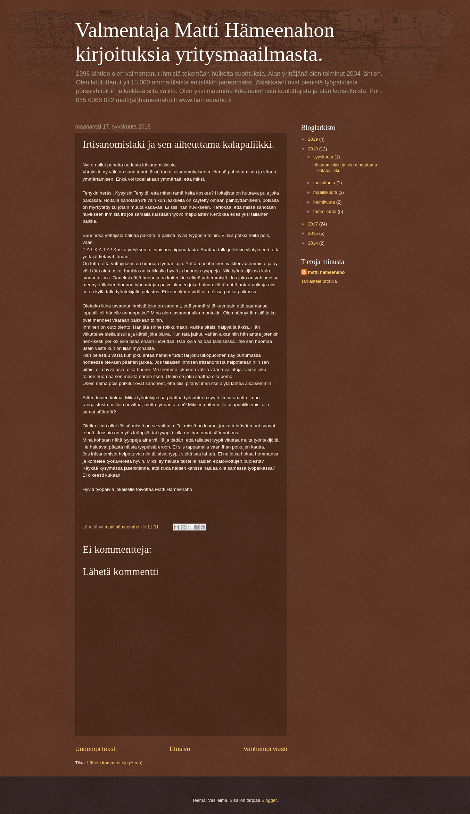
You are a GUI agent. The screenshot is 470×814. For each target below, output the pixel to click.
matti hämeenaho (326, 272)
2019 (313, 139)
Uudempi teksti (96, 749)
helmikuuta (324, 202)
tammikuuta (325, 211)
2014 (313, 243)
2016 (313, 233)
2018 (313, 148)
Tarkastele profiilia (319, 281)
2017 (313, 224)
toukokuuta (325, 182)
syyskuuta (324, 156)
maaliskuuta (325, 192)
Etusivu (180, 749)
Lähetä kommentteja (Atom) (114, 762)
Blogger (269, 800)
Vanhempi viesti (265, 749)
